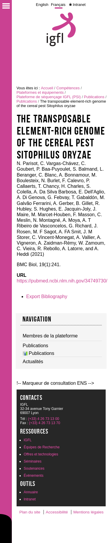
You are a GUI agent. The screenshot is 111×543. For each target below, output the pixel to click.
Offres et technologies (41, 454)
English (42, 4)
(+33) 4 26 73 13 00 (43, 419)
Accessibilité (57, 512)
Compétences (68, 88)
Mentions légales (88, 512)
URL (22, 275)
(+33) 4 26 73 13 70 (44, 423)
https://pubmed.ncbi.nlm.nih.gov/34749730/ (62, 280)
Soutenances (34, 468)
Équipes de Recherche (41, 447)
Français (58, 4)
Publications (94, 97)
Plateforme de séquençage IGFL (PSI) (49, 97)
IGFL (28, 440)
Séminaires (32, 461)
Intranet (79, 4)
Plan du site (29, 512)
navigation (37, 319)
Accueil (47, 88)
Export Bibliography (46, 296)
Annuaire (31, 492)
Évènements (34, 475)
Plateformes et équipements (40, 92)
